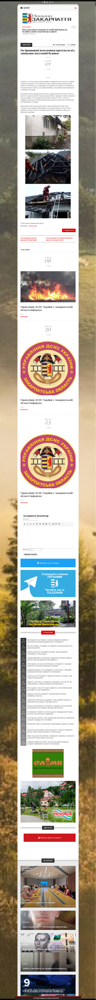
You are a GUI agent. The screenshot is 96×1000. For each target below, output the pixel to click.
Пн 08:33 (23, 731)
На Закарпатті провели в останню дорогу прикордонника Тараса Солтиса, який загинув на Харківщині (50, 713)
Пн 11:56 (23, 689)
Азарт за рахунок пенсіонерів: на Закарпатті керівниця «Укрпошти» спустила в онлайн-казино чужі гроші (50, 737)
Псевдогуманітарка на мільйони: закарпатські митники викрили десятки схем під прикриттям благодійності (49, 659)
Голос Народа (26, 922)
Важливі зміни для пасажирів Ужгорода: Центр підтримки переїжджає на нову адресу (47, 653)
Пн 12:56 (23, 677)
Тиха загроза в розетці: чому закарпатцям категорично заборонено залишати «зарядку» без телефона (50, 719)
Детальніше (25, 316)
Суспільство (26, 900)
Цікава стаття (69, 230)
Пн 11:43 (23, 695)
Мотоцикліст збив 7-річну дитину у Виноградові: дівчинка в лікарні (50, 724)
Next (75, 27)
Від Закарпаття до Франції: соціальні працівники (38, 902)
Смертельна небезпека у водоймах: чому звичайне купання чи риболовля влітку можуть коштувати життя (49, 701)
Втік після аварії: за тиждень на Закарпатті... (43, 991)
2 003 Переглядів (59, 45)
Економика (25, 944)
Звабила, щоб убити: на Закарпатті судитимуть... (45, 968)
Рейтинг (72, 45)
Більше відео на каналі (50, 838)
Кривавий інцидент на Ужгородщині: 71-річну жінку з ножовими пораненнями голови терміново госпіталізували (49, 671)
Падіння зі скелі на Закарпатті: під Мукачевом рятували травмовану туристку (46, 695)
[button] (24, 524)
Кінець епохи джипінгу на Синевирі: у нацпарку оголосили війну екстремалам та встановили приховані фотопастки (49, 707)
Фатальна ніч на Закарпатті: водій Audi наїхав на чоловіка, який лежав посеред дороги (44, 30)
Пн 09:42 (23, 713)
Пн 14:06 (23, 653)
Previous (72, 27)
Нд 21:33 (23, 743)
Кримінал (25, 964)
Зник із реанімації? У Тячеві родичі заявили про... (45, 927)
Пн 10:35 (23, 701)
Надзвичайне (33, 226)
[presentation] (24, 524)
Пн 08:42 (23, 725)
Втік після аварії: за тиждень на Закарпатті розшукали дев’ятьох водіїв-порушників (49, 647)
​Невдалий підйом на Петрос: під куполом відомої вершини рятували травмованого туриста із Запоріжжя (47, 743)
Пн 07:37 (23, 737)
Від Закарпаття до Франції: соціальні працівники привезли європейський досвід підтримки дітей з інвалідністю (47, 641)
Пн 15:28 (23, 647)
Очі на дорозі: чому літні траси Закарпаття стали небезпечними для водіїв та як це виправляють (49, 689)
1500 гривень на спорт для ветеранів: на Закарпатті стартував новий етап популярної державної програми (49, 665)
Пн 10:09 (23, 707)
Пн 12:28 (23, 683)
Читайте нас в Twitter (49, 563)
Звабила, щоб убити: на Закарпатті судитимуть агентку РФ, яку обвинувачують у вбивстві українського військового (49, 683)
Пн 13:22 (23, 671)
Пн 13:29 (23, 665)
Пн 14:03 (23, 659)
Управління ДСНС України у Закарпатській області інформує (47, 308)
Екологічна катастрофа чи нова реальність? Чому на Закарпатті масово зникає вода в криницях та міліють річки (49, 731)
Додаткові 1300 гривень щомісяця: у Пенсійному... (46, 949)
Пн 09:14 (23, 719)
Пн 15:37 (23, 641)
